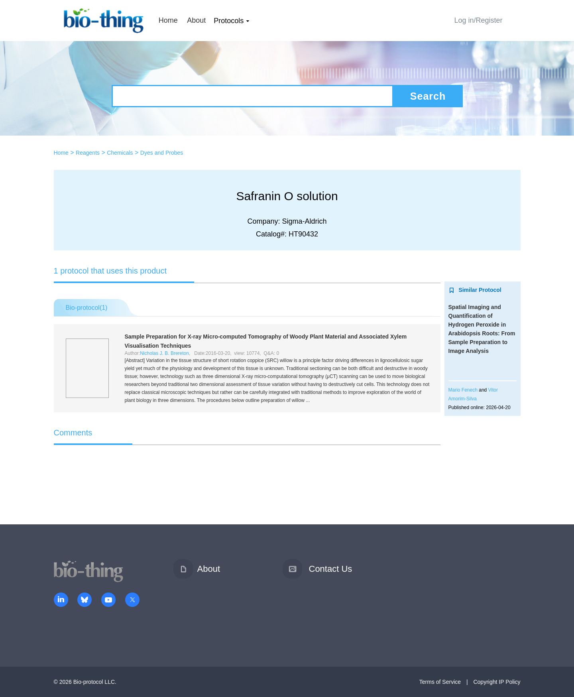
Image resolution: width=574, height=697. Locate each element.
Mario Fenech (463, 390)
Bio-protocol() (87, 307)
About (196, 20)
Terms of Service (440, 682)
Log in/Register (478, 20)
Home (168, 20)
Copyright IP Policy (496, 682)
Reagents (88, 153)
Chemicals (120, 153)
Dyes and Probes (161, 153)
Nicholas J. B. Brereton (164, 353)
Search (428, 96)
